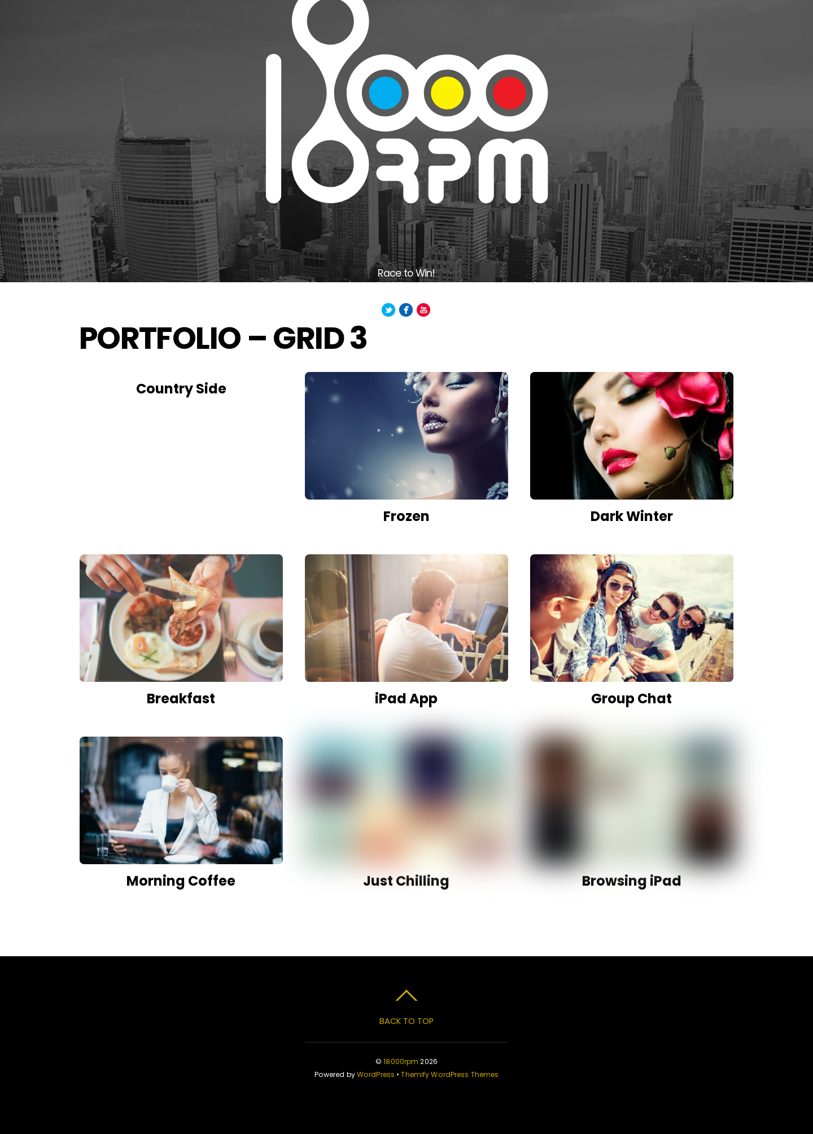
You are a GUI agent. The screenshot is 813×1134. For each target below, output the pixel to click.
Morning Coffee (180, 881)
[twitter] (388, 310)
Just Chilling (406, 881)
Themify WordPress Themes (450, 1074)
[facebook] (406, 310)
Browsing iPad (631, 881)
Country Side (181, 388)
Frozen (406, 516)
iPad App (406, 698)
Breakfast (181, 698)
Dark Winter (632, 516)
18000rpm (400, 1061)
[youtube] (423, 310)
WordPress (376, 1074)
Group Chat (631, 698)
